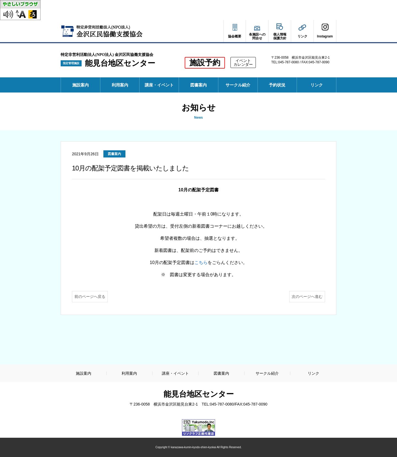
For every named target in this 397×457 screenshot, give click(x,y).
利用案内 (120, 85)
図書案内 (198, 85)
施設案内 (80, 85)
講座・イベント (159, 85)
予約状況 (279, 87)
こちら (201, 262)
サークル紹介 (238, 85)
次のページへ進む (307, 296)
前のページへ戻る (89, 296)
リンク (316, 85)
